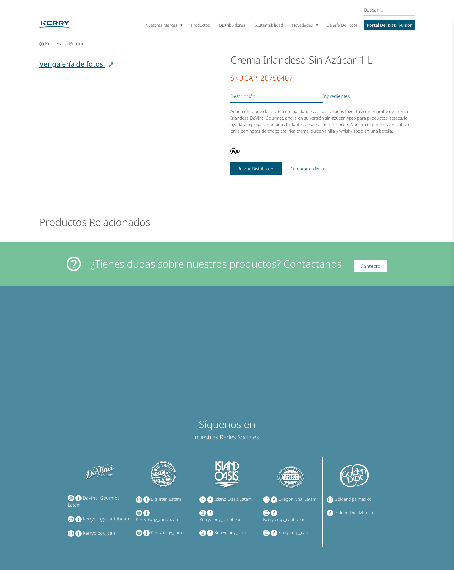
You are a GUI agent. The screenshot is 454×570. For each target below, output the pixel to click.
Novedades (302, 25)
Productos (200, 25)
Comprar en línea (307, 168)
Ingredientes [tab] (336, 96)
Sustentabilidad (269, 25)
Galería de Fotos (342, 25)
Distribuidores (232, 25)
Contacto (370, 266)
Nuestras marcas (161, 25)
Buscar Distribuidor (256, 168)
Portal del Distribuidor (389, 25)
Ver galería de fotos (76, 64)
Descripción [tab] (242, 96)
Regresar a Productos (64, 43)
